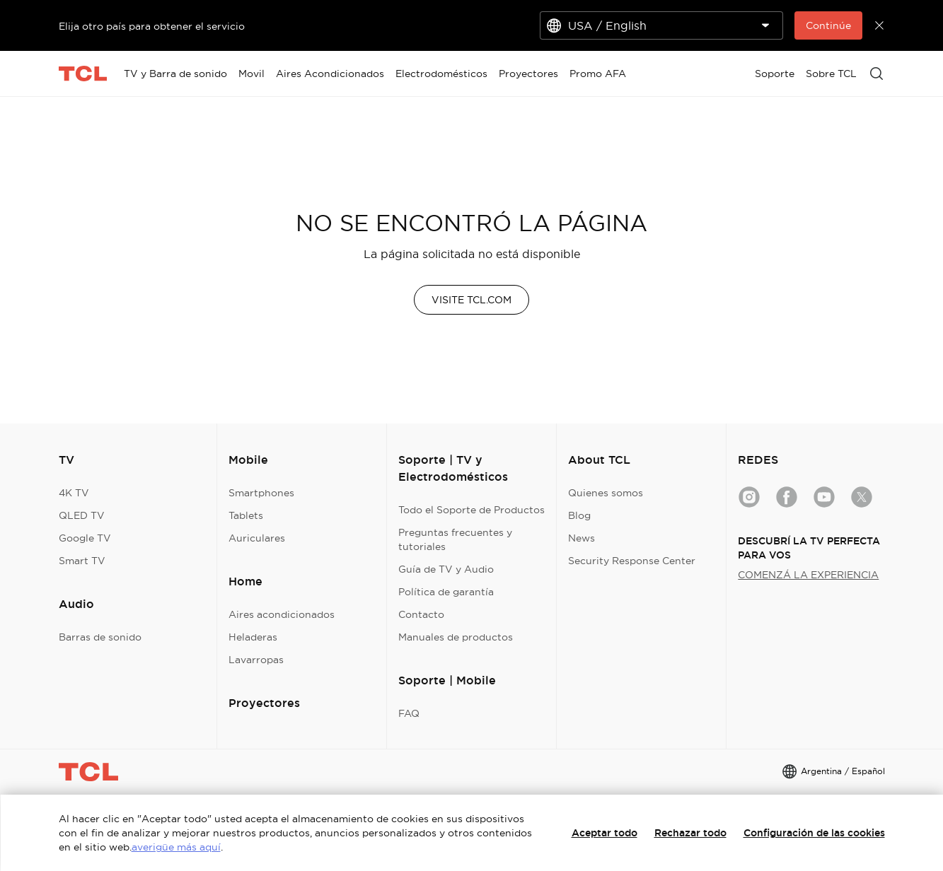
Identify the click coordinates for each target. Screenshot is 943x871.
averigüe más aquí (176, 847)
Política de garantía (446, 591)
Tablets (245, 515)
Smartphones (261, 492)
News (581, 538)
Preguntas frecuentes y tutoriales (455, 539)
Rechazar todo (690, 832)
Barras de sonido (100, 637)
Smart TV (82, 560)
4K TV (74, 492)
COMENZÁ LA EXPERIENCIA (808, 574)
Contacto (421, 614)
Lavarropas (256, 659)
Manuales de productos (455, 637)
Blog (579, 515)
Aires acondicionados (281, 614)
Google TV (85, 538)
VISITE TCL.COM (471, 299)
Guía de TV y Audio (446, 569)
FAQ (409, 713)
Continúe (828, 25)
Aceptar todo (604, 832)
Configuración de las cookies (814, 832)
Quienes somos (605, 492)
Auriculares (256, 538)
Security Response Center (631, 560)
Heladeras (252, 637)
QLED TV (82, 515)
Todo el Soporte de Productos (471, 509)
